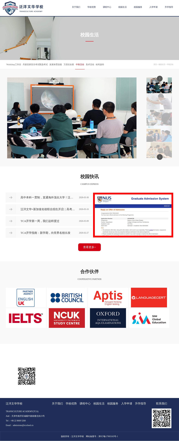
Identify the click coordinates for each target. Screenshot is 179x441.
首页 (155, 64)
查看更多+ (89, 247)
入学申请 (153, 7)
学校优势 (91, 7)
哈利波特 (100, 64)
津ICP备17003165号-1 (108, 436)
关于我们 (76, 7)
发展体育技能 (55, 64)
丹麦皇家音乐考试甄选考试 (35, 64)
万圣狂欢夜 (69, 64)
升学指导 (169, 7)
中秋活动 (80, 64)
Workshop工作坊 (13, 64)
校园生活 (122, 7)
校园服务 (138, 7)
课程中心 (107, 7)
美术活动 (90, 64)
